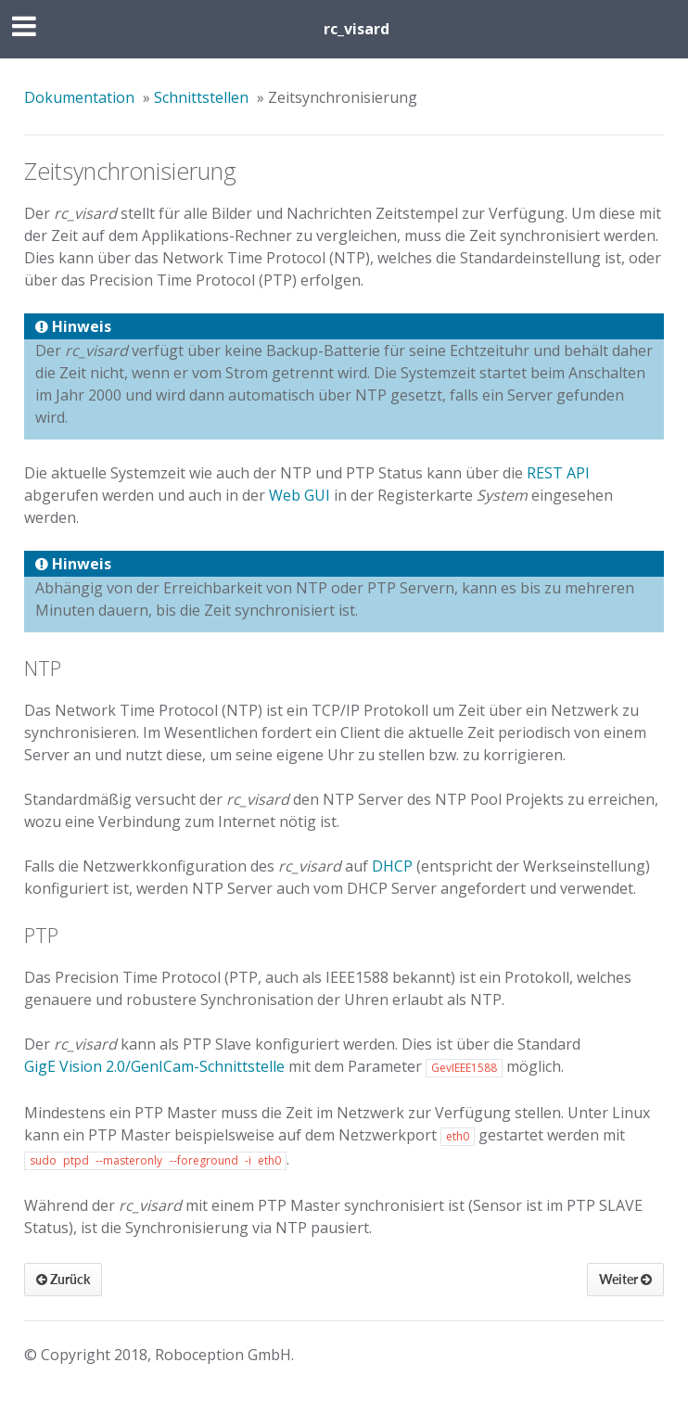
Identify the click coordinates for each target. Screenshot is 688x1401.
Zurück (63, 1279)
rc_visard (356, 29)
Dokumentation (79, 97)
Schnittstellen (201, 97)
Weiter (625, 1279)
